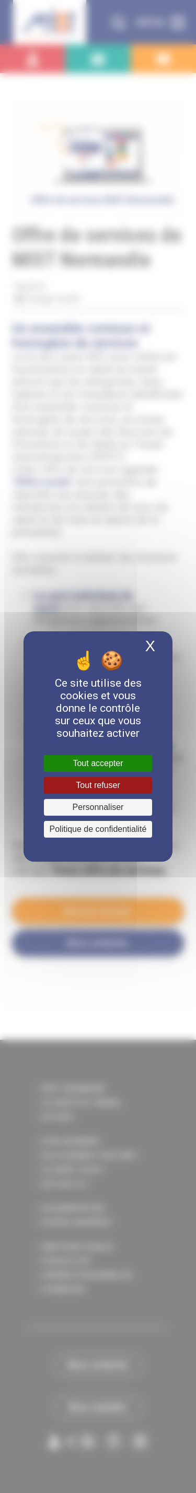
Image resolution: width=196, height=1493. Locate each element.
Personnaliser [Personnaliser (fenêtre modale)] (98, 807)
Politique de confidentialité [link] (98, 829)
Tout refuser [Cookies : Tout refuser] (98, 785)
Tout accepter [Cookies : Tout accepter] (98, 763)
